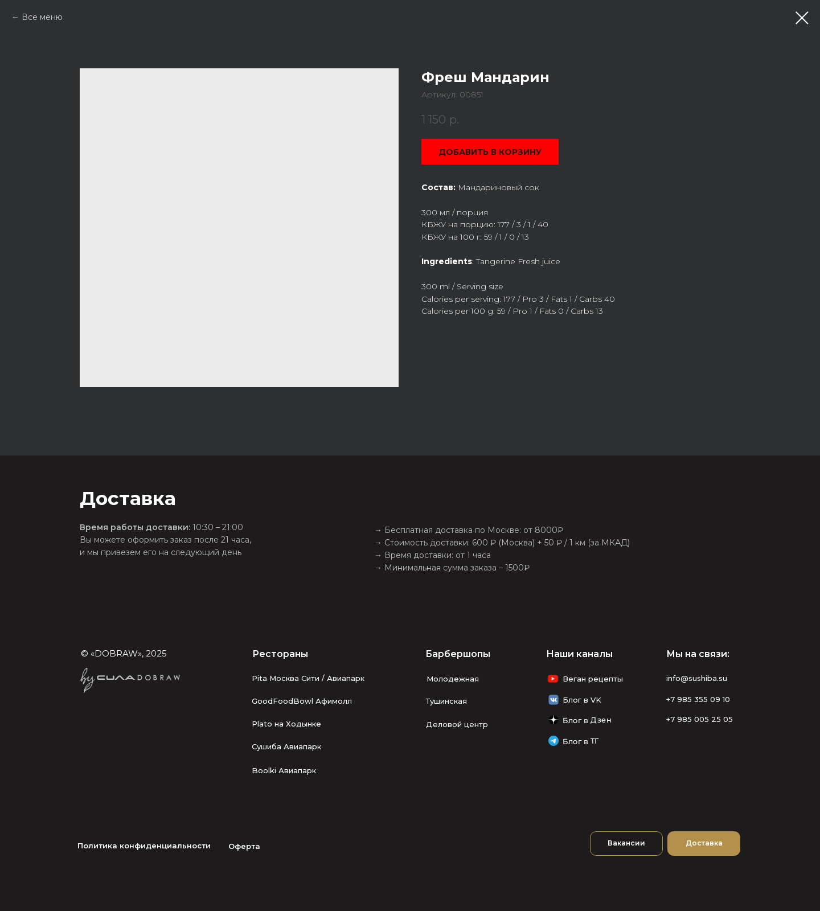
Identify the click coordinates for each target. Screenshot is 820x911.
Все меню (42, 17)
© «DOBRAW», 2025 (124, 653)
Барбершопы (457, 654)
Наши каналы (579, 654)
